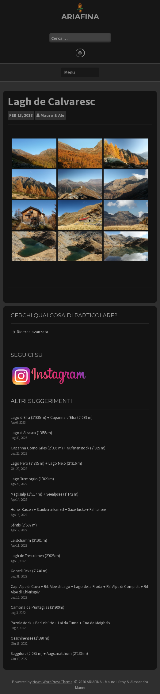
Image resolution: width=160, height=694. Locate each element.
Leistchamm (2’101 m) (29, 540)
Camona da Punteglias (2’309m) (37, 607)
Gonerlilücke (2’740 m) (29, 571)
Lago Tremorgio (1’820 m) (32, 479)
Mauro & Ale (52, 115)
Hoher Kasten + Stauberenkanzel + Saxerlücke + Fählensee (58, 509)
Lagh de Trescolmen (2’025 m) (35, 555)
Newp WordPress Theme (52, 682)
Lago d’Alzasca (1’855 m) (31, 432)
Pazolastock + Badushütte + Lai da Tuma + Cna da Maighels (60, 623)
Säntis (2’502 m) (24, 525)
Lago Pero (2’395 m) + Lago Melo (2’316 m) (46, 463)
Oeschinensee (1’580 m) (30, 638)
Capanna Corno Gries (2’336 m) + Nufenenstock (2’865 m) (58, 448)
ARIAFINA (80, 16)
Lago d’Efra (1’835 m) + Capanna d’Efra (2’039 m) (52, 417)
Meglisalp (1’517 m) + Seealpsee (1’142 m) (44, 494)
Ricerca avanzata (32, 331)
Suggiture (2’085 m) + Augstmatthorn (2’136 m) (49, 653)
